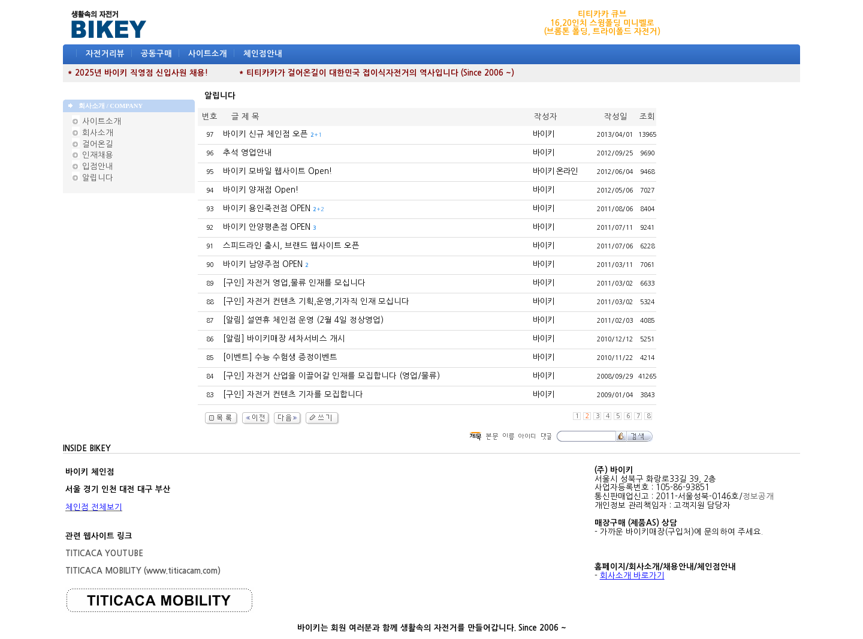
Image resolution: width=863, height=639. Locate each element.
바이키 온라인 (555, 171)
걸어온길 (92, 144)
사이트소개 (207, 54)
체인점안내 (262, 54)
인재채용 (92, 155)
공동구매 (156, 54)
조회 (647, 117)
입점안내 (92, 166)
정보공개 (758, 496)
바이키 (543, 134)
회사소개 (92, 133)
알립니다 (92, 178)
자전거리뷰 (105, 54)
